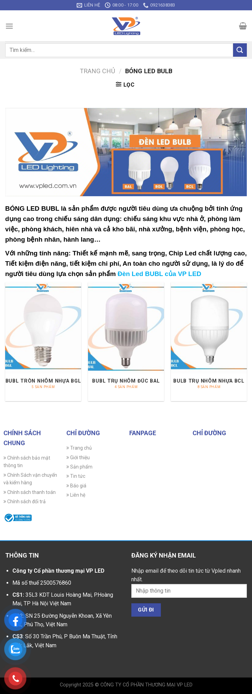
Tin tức (75, 476)
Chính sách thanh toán (29, 492)
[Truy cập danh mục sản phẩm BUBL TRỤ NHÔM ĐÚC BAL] (126, 341)
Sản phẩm (79, 467)
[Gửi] (240, 50)
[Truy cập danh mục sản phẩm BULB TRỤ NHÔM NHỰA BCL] (209, 341)
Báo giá (76, 485)
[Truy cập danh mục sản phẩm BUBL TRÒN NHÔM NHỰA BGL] (43, 341)
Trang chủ (97, 71)
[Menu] (9, 26)
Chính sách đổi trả (24, 501)
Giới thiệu (78, 457)
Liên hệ (75, 495)
